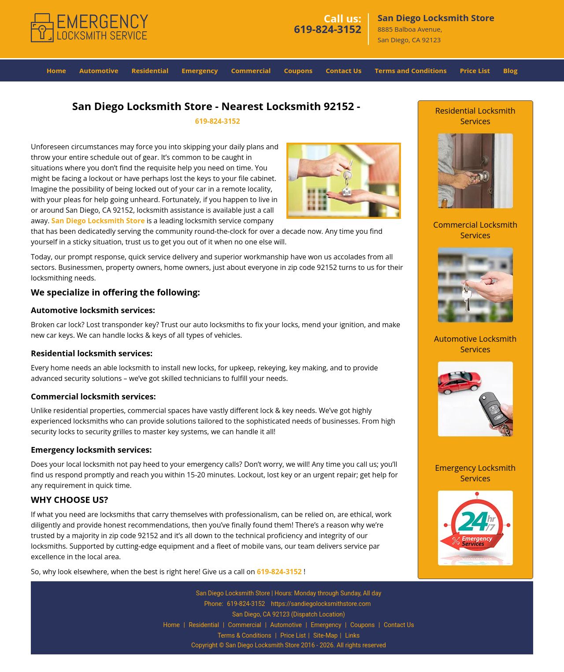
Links (352, 635)
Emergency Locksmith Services (475, 473)
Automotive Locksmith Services (475, 343)
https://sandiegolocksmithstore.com (321, 603)
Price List (475, 70)
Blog (510, 70)
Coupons (298, 70)
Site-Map (325, 635)
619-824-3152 (327, 29)
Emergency (200, 70)
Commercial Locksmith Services (475, 229)
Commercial (251, 70)
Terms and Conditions (410, 70)
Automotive (99, 70)
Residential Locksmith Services (475, 115)
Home (56, 70)
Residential (150, 70)
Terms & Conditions (244, 635)
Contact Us (343, 70)
